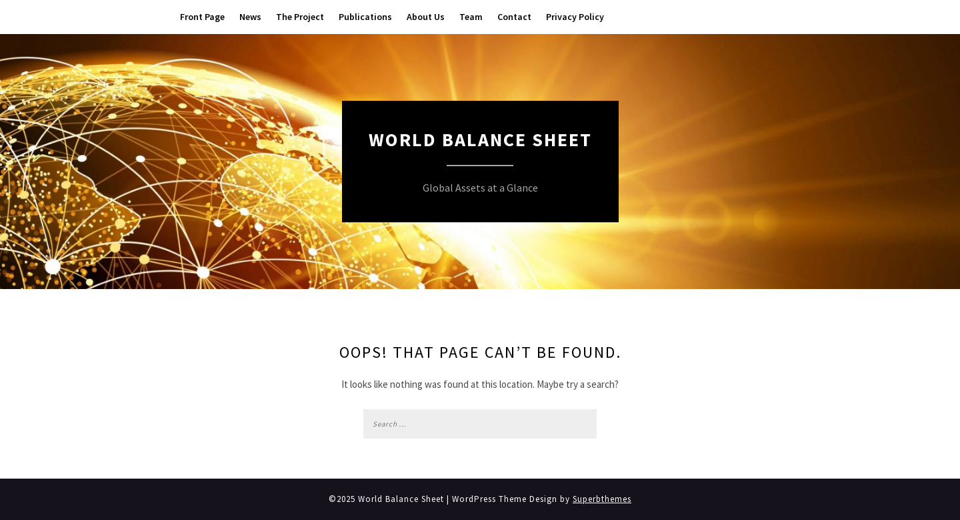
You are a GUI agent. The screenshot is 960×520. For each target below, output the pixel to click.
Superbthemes (602, 499)
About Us (426, 17)
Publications (365, 17)
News (250, 17)
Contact (514, 17)
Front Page (202, 17)
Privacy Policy (575, 17)
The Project (300, 17)
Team (471, 17)
